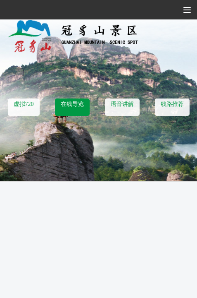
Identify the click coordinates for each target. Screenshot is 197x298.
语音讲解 (122, 104)
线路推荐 (172, 104)
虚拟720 (24, 104)
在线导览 (72, 104)
